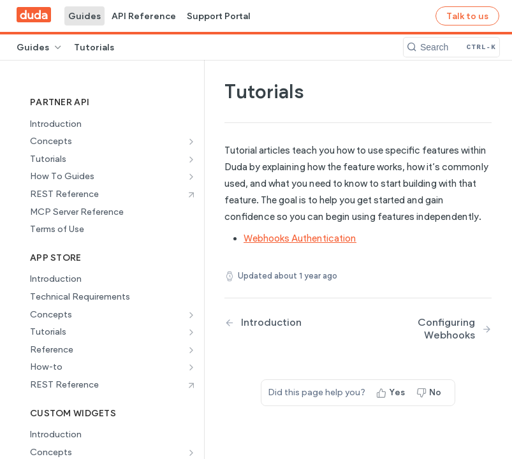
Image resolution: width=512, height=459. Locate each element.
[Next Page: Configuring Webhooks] (434, 328)
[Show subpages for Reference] (191, 350)
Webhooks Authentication (300, 238)
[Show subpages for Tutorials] (191, 159)
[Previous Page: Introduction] (281, 322)
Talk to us (467, 16)
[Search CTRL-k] (451, 47)
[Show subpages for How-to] (191, 367)
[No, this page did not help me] (430, 392)
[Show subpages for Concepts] (191, 141)
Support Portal (219, 16)
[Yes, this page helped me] (392, 392)
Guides (84, 16)
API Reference (144, 16)
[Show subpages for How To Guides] (191, 176)
